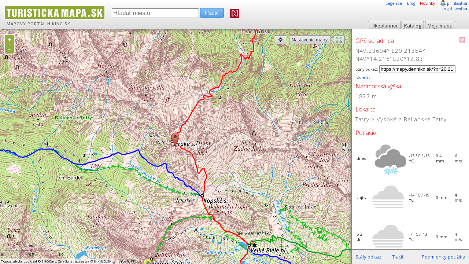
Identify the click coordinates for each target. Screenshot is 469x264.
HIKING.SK (58, 23)
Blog (411, 3)
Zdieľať (362, 77)
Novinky (427, 3)
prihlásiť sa (457, 3)
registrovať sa (454, 8)
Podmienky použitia (443, 256)
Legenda (393, 3)
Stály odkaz (368, 256)
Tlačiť (398, 256)
